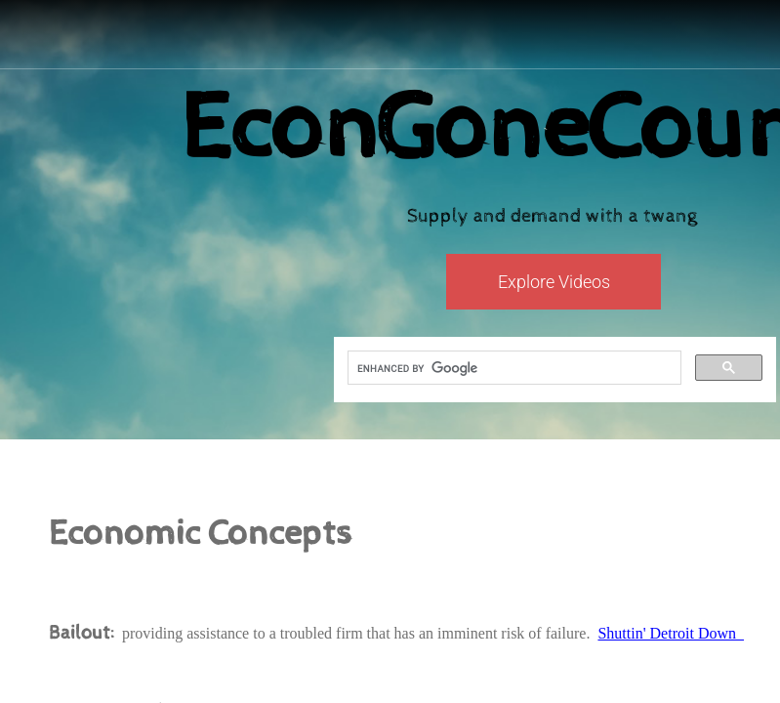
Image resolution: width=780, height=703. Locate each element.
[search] (512, 368)
